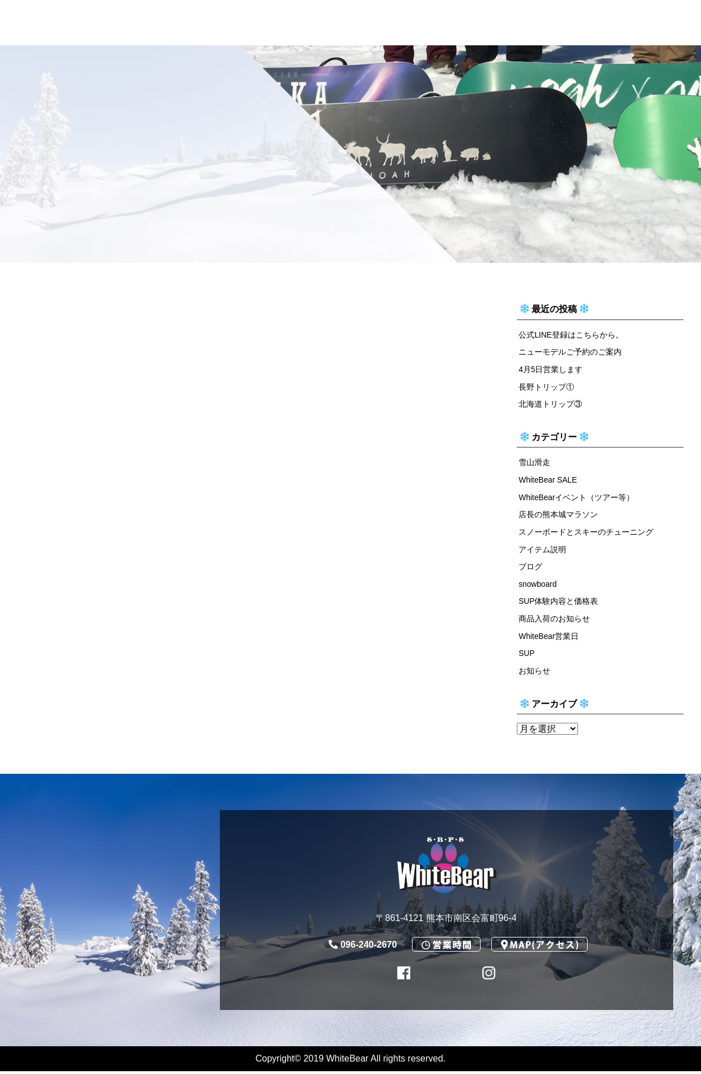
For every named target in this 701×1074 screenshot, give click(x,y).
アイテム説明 (542, 550)
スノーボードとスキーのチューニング (586, 533)
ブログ (530, 568)
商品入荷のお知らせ (554, 620)
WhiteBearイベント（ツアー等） (577, 497)
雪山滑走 (534, 463)
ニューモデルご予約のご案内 (570, 352)
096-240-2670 (363, 947)
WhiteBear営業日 (549, 637)
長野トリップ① (546, 386)
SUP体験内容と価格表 (559, 603)
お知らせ (534, 672)
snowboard (538, 585)
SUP (527, 655)
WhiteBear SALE (549, 480)
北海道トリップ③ (550, 404)
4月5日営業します (551, 369)
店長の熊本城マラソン (558, 515)
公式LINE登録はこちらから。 (571, 334)
